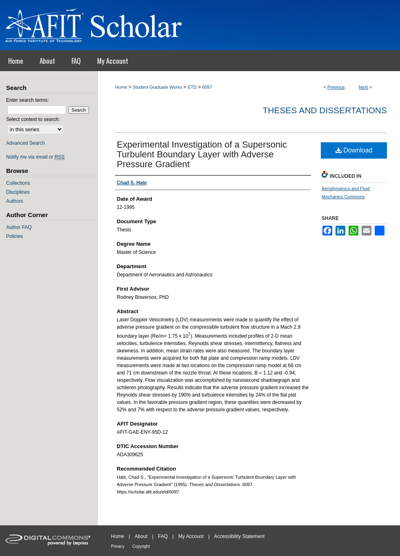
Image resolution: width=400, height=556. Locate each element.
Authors (14, 201)
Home (121, 87)
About (141, 536)
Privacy (117, 546)
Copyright (141, 546)
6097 (207, 87)
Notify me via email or (35, 157)
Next (363, 87)
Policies (14, 236)
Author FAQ (19, 227)
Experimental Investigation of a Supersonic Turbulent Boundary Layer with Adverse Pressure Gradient (202, 154)
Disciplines (17, 192)
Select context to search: (33, 119)
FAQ (163, 536)
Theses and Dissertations (324, 110)
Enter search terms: (27, 100)
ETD (192, 87)
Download (354, 150)
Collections (18, 183)
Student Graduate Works (157, 87)
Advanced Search (25, 143)
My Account (191, 536)
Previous (336, 87)
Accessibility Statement (239, 536)
